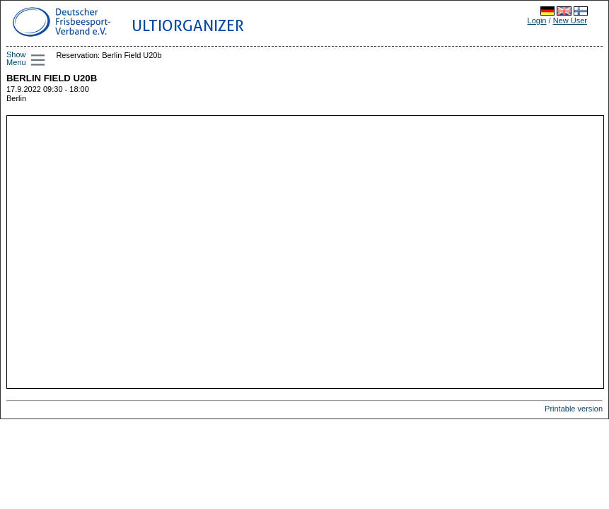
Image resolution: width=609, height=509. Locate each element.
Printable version (574, 408)
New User (570, 20)
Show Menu (16, 58)
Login (537, 20)
